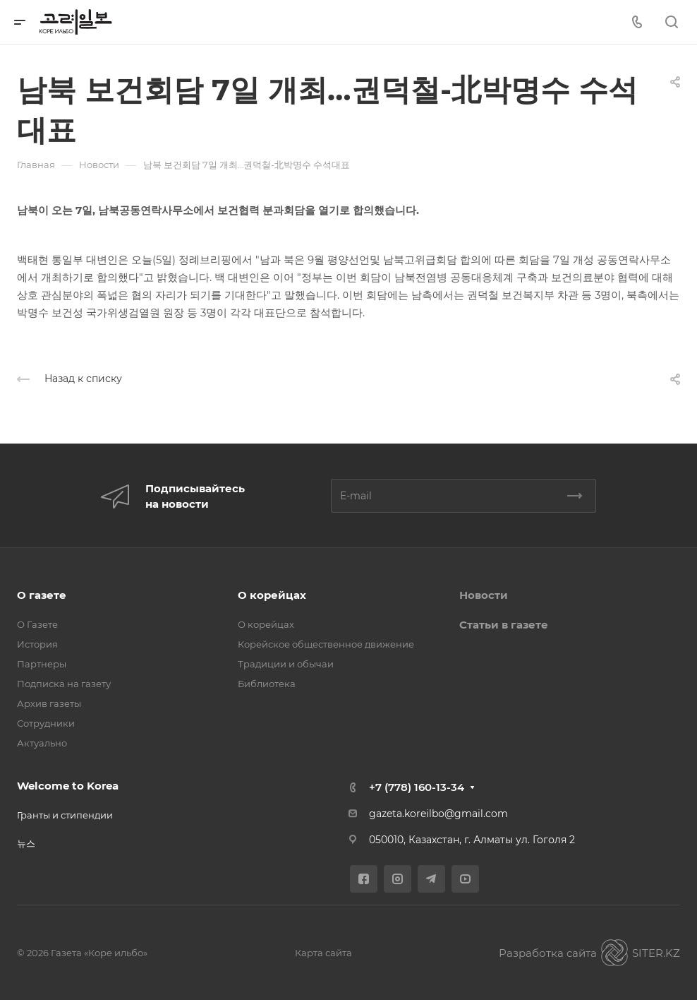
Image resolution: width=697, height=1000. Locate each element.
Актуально (42, 743)
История (37, 644)
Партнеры (41, 663)
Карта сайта (323, 952)
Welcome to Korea (68, 785)
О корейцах (272, 595)
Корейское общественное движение (326, 644)
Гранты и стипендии (65, 815)
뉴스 (26, 843)
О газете (41, 595)
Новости (483, 595)
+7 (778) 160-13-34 (416, 787)
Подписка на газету (64, 683)
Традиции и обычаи (286, 663)
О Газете (37, 624)
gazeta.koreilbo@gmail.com (438, 813)
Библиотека (267, 683)
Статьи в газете (503, 624)
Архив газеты (49, 703)
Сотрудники (46, 723)
